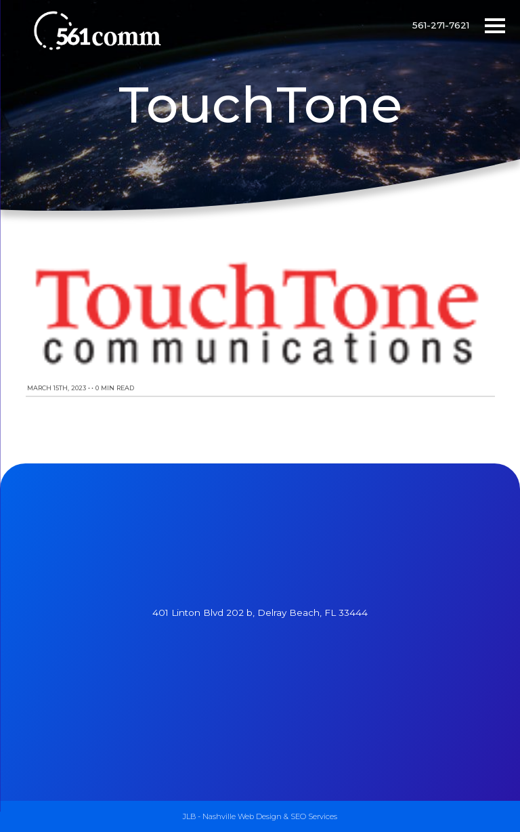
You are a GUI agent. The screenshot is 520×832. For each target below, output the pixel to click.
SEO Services (313, 816)
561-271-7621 (440, 25)
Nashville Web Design (242, 816)
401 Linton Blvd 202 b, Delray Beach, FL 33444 (260, 612)
